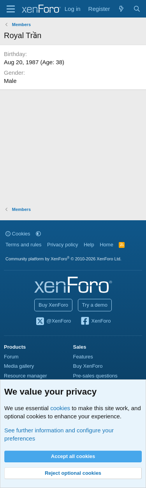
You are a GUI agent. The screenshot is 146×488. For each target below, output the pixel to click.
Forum (11, 357)
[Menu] (11, 9)
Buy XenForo (53, 305)
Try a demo (94, 305)
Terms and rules (23, 245)
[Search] (136, 9)
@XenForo (53, 321)
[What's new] (121, 9)
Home (106, 245)
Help (89, 245)
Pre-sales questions (95, 376)
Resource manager (25, 376)
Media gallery (19, 366)
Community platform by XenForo (63, 258)
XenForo (95, 321)
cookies (60, 408)
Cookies (17, 234)
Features (83, 357)
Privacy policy (62, 245)
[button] (38, 233)
